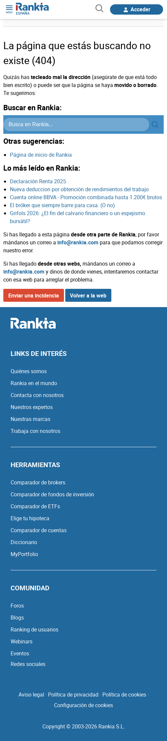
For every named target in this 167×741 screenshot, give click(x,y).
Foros (17, 605)
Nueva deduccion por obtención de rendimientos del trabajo (79, 189)
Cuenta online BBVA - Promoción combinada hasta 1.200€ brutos (86, 197)
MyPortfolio (24, 554)
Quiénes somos (29, 371)
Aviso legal (31, 694)
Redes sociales (28, 664)
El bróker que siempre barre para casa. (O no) (62, 205)
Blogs (17, 617)
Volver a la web (88, 295)
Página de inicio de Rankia (41, 154)
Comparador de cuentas (39, 530)
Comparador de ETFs (35, 506)
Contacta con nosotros (37, 395)
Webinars (21, 641)
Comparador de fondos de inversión (52, 494)
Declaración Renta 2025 (38, 181)
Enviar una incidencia (33, 295)
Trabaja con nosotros (35, 431)
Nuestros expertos (32, 407)
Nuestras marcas (30, 419)
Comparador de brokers (38, 482)
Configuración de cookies (83, 705)
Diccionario (24, 542)
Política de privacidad (73, 694)
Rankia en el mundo (34, 383)
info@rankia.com (77, 242)
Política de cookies (124, 694)
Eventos (20, 653)
